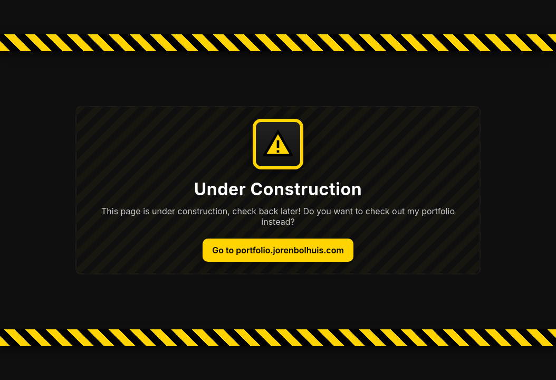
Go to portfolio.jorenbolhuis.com (278, 250)
